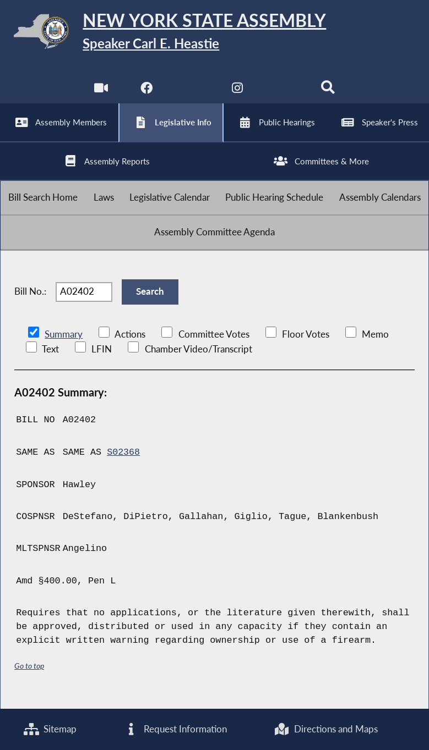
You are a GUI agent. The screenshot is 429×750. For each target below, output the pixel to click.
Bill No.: (30, 300)
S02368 (123, 461)
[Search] (328, 93)
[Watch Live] (100, 93)
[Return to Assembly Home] (214, 33)
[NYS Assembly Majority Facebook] (146, 93)
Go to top (29, 674)
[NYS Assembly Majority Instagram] (237, 93)
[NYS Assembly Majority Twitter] (192, 93)
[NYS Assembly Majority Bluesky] (282, 93)
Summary (64, 343)
